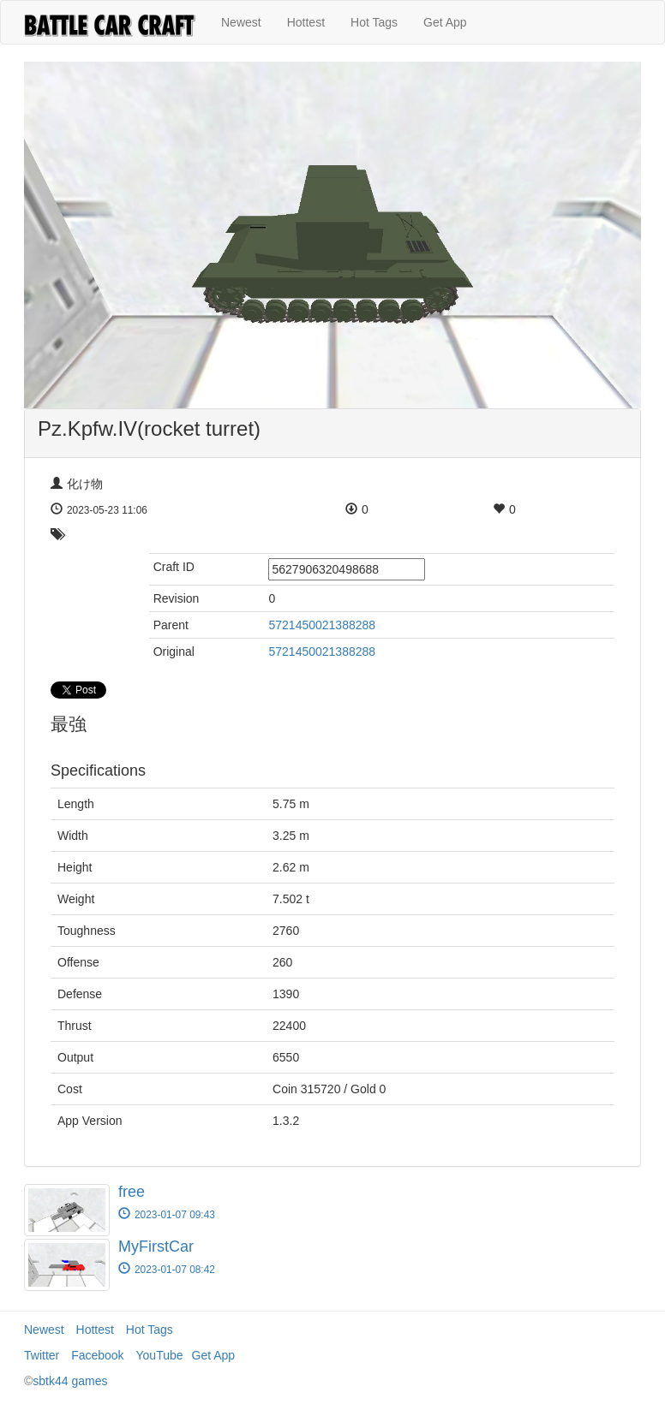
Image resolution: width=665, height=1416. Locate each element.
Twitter (41, 1355)
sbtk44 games (70, 1381)
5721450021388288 (321, 625)
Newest (241, 22)
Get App (445, 22)
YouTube (159, 1355)
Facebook (97, 1355)
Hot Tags (374, 22)
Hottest (306, 22)
